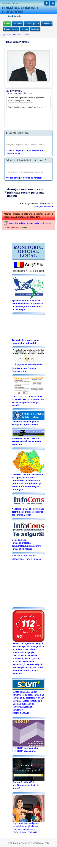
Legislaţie (35, 29)
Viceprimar (17, 24)
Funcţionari (47, 24)
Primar (7, 24)
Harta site (7, 35)
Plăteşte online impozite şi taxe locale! (28, 271)
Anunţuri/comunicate (43, 206)
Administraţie (17, 35)
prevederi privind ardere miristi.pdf (26, 223)
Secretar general (32, 24)
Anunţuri (24, 29)
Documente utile (11, 29)
